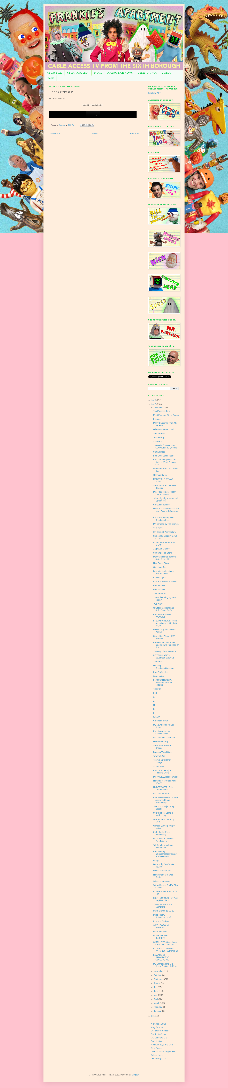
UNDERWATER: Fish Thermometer (163, 788)
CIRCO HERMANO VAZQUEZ (162, 615)
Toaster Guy (158, 437)
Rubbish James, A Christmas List (161, 732)
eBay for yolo (157, 1027)
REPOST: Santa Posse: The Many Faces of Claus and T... (166, 511)
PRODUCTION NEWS (120, 72)
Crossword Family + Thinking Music (162, 771)
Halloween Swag (160, 741)
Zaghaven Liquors (161, 549)
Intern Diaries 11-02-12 (163, 911)
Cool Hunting (157, 1041)
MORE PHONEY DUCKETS (161, 936)
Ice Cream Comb (161, 793)
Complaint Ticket (160, 721)
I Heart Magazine (158, 1058)
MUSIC (98, 72)
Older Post (134, 133)
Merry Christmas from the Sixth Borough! (164, 558)
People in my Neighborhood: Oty (163, 916)
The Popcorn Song (161, 411)
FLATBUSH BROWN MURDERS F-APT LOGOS (162, 682)
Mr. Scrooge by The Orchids (166, 524)
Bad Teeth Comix (158, 1034)
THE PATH (158, 528)
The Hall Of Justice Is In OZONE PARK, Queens (165, 446)
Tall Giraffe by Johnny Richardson (163, 846)
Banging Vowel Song (162, 752)
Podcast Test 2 (160, 585)
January (158, 1011)
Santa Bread (159, 433)
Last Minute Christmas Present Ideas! (163, 572)
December (159, 407)
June (156, 991)
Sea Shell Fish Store (162, 553)
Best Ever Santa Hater (163, 456)
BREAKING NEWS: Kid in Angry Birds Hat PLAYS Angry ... (165, 623)
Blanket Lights (159, 577)
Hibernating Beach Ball (163, 429)
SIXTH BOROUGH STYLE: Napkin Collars (165, 899)
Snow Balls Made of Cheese (162, 746)
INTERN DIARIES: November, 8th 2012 (163, 656)
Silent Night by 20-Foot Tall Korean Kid (165, 499)
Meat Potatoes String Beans (166, 415)
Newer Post (55, 133)
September (159, 979)
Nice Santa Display (161, 563)
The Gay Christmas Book (164, 651)
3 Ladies (157, 419)
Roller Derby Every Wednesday (161, 833)
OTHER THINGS (147, 72)
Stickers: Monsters (161, 881)
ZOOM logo (158, 766)
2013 (153, 400)
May (156, 995)
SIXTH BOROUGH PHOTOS (161, 926)
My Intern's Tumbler (160, 1031)
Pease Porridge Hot (162, 871)
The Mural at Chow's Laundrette (162, 905)
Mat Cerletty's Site (159, 1038)
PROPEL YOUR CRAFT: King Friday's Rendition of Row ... (166, 645)
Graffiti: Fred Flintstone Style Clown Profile (163, 609)
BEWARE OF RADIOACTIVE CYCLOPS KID (161, 957)
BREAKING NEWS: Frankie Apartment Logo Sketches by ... (165, 800)
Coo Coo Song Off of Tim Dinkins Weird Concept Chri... (164, 462)
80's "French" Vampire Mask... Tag (163, 814)
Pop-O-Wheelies (160, 672)
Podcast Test (159, 589)
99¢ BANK (158, 441)
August (157, 983)
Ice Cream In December (164, 737)
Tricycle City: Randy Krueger (162, 761)
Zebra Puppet (159, 593)
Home (94, 133)
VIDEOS (166, 72)
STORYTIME (54, 72)
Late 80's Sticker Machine (165, 581)
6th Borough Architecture (164, 532)
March (157, 1003)
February (158, 1007)
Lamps (156, 860)
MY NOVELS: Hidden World (166, 777)
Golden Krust (157, 1055)
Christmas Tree (160, 567)
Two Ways (158, 604)
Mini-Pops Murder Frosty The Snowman (164, 493)
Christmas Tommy (161, 505)
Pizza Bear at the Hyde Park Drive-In (163, 839)
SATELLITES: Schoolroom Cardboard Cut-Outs (165, 943)
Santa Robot (159, 452)
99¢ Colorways (160, 931)
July (156, 987)
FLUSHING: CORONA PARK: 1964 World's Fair (165, 949)
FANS (50, 78)
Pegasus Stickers (161, 921)
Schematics (158, 676)
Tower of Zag (159, 756)
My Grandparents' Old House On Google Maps (165, 965)
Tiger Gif (157, 689)
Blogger (135, 1075)
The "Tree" (158, 662)
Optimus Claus (160, 475)
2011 (153, 1016)
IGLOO (156, 717)
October (158, 975)
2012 (153, 404)
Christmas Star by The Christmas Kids (163, 518)
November (159, 971)
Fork (155, 693)
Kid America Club (158, 1024)
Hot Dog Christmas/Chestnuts (163, 666)
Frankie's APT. (154, 93)
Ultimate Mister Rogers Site (163, 1051)
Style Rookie (156, 1048)
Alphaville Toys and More (162, 1045)
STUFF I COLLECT (78, 72)
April (156, 999)
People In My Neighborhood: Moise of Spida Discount (165, 854)
